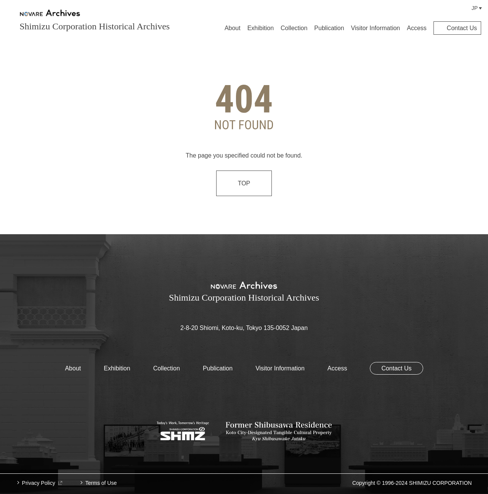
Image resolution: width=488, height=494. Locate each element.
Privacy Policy (42, 483)
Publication (329, 28)
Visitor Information (375, 28)
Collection (294, 28)
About (233, 28)
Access (417, 28)
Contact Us (462, 28)
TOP (244, 183)
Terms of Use (101, 483)
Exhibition (260, 28)
